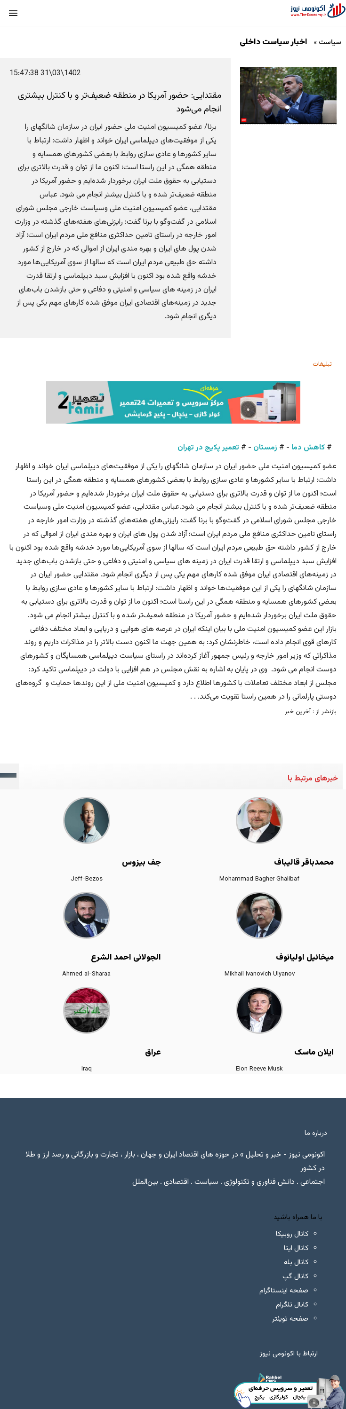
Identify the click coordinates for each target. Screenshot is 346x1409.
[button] (13, 13)
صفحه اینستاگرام (283, 1290)
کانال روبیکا (292, 1234)
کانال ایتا (296, 1248)
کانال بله (296, 1262)
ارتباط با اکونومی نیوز (289, 1353)
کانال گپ (295, 1276)
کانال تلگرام (292, 1304)
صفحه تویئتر (290, 1319)
